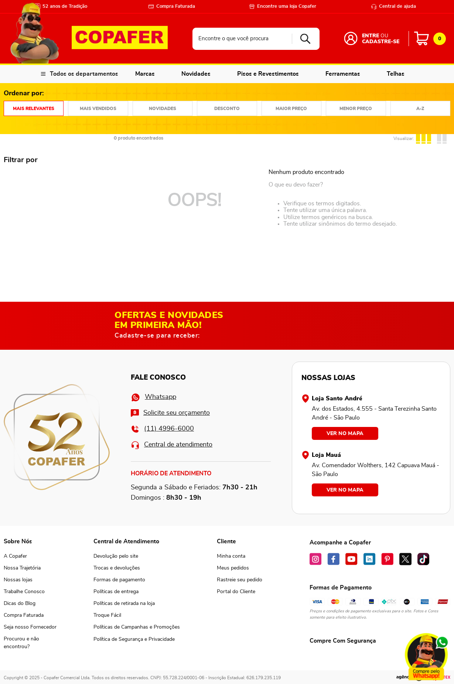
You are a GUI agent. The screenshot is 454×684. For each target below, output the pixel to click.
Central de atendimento (171, 444)
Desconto (227, 108)
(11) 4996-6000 (162, 429)
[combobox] (256, 39)
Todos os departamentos (84, 74)
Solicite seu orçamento (170, 413)
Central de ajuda (393, 6)
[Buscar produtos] (303, 39)
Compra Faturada (171, 6)
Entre (370, 35)
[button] (30, 643)
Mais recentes (162, 108)
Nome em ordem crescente (420, 108)
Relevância (34, 108)
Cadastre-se (380, 41)
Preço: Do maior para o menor (291, 108)
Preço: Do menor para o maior (356, 108)
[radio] (424, 138)
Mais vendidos (98, 108)
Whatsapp (153, 397)
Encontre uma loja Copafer (282, 6)
